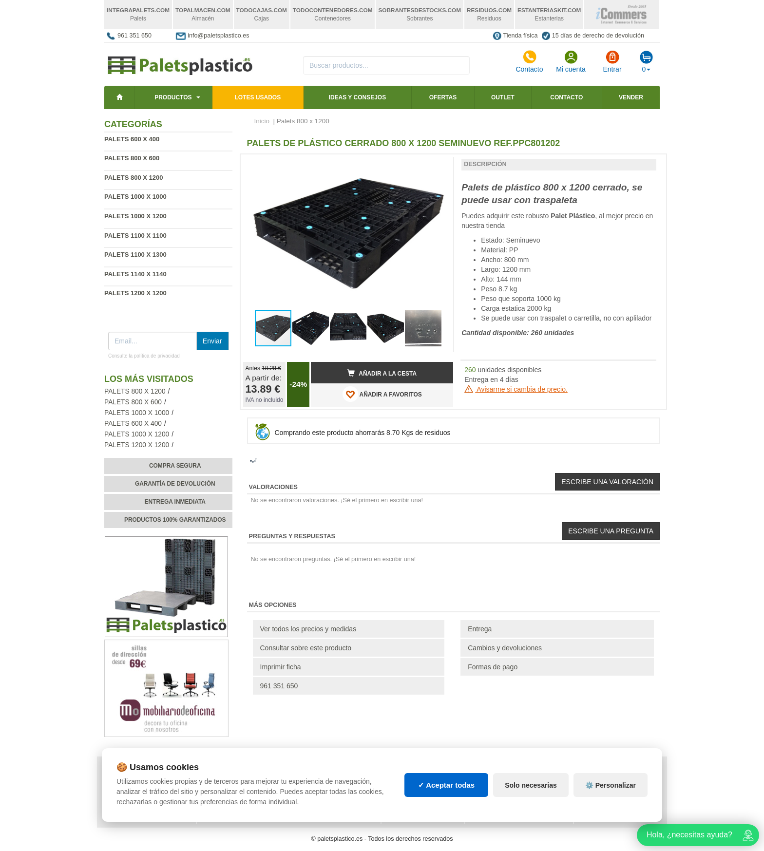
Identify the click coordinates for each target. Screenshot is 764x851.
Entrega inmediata (175, 501)
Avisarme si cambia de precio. (516, 389)
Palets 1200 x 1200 (135, 293)
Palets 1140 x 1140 (135, 274)
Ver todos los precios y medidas (308, 629)
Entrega (480, 629)
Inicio (262, 121)
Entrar (612, 61)
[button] (437, 165)
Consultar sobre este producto (306, 648)
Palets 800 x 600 (131, 158)
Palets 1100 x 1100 (135, 235)
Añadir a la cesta (382, 373)
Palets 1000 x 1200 (135, 216)
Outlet (503, 97)
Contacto (529, 61)
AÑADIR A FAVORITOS (382, 394)
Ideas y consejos (357, 97)
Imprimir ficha (280, 667)
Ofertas (443, 97)
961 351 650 (134, 35)
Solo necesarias (531, 785)
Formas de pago (492, 667)
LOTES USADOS (257, 97)
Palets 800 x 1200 (135, 391)
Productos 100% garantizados (175, 519)
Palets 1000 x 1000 (135, 196)
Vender (631, 97)
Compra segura (175, 465)
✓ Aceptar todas (446, 785)
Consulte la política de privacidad (144, 356)
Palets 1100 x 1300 (135, 254)
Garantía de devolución (175, 483)
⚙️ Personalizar (610, 785)
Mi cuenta (571, 61)
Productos (172, 97)
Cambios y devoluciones (505, 648)
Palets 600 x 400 (131, 139)
